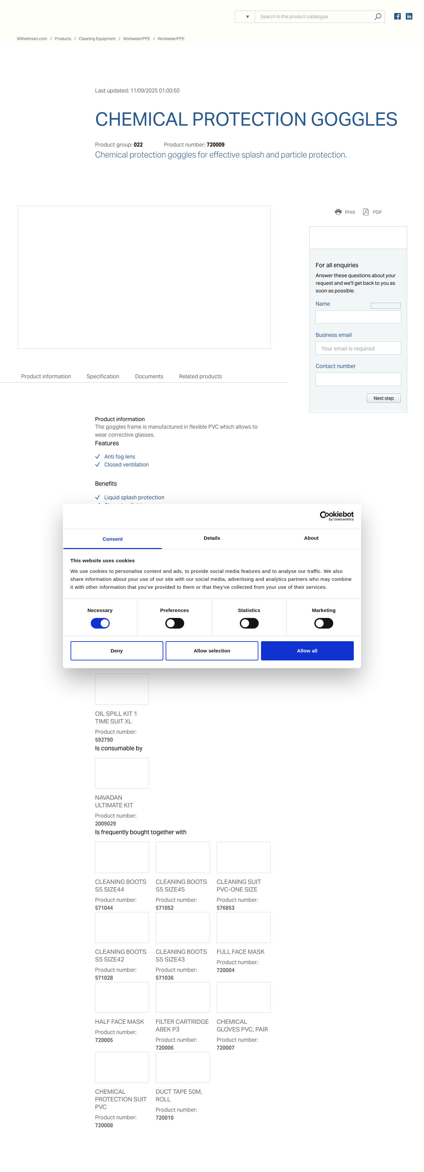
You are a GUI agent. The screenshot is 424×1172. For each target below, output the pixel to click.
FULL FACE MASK (241, 952)
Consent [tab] (113, 538)
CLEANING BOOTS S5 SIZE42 (120, 955)
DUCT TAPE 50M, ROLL (179, 1095)
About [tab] (311, 537)
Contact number (336, 366)
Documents (149, 376)
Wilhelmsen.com (32, 38)
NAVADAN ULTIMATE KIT (114, 801)
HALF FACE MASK (119, 1021)
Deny (117, 650)
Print (349, 212)
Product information (46, 376)
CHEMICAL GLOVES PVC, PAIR (242, 1025)
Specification (103, 376)
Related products (200, 376)
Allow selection (212, 650)
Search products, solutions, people (378, 17)
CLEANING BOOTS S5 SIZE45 (181, 885)
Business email (334, 335)
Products (63, 38)
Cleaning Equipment (97, 38)
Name (323, 303)
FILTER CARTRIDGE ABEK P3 (182, 1025)
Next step (384, 398)
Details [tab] (212, 537)
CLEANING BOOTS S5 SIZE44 (120, 885)
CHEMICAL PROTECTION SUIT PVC (121, 1099)
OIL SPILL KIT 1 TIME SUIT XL (116, 717)
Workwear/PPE (136, 38)
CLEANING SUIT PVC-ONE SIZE (239, 885)
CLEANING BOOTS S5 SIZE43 (181, 955)
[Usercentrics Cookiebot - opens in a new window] (325, 516)
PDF (377, 212)
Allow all (307, 650)
